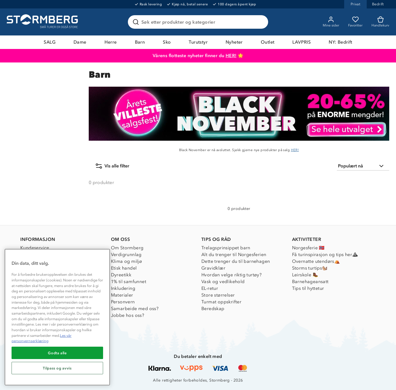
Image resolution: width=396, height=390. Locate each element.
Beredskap (212, 308)
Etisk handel (124, 268)
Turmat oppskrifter (221, 301)
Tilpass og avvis (57, 368)
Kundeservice (34, 247)
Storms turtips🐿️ (310, 268)
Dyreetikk (121, 274)
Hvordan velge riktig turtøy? (231, 274)
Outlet (267, 42)
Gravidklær (213, 268)
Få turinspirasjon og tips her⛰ (325, 254)
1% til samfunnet (128, 281)
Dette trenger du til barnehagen (235, 261)
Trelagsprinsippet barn (225, 247)
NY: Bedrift (340, 42)
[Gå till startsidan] (43, 22)
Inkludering (123, 288)
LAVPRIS (301, 42)
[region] (57, 317)
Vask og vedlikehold (223, 281)
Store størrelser (218, 295)
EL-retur (209, 288)
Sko (167, 42)
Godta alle (57, 353)
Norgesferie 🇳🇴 (308, 247)
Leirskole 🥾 (305, 274)
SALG (49, 42)
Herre (110, 42)
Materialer (122, 295)
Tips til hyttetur (308, 288)
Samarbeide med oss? (135, 308)
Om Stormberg (127, 247)
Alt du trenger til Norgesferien (233, 254)
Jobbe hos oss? (127, 315)
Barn (140, 42)
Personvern (123, 301)
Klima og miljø (126, 261)
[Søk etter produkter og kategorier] (199, 22)
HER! (231, 55)
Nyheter (234, 42)
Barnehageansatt (310, 281)
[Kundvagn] (380, 22)
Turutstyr (198, 42)
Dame (80, 42)
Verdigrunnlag (126, 254)
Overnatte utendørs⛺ (316, 261)
